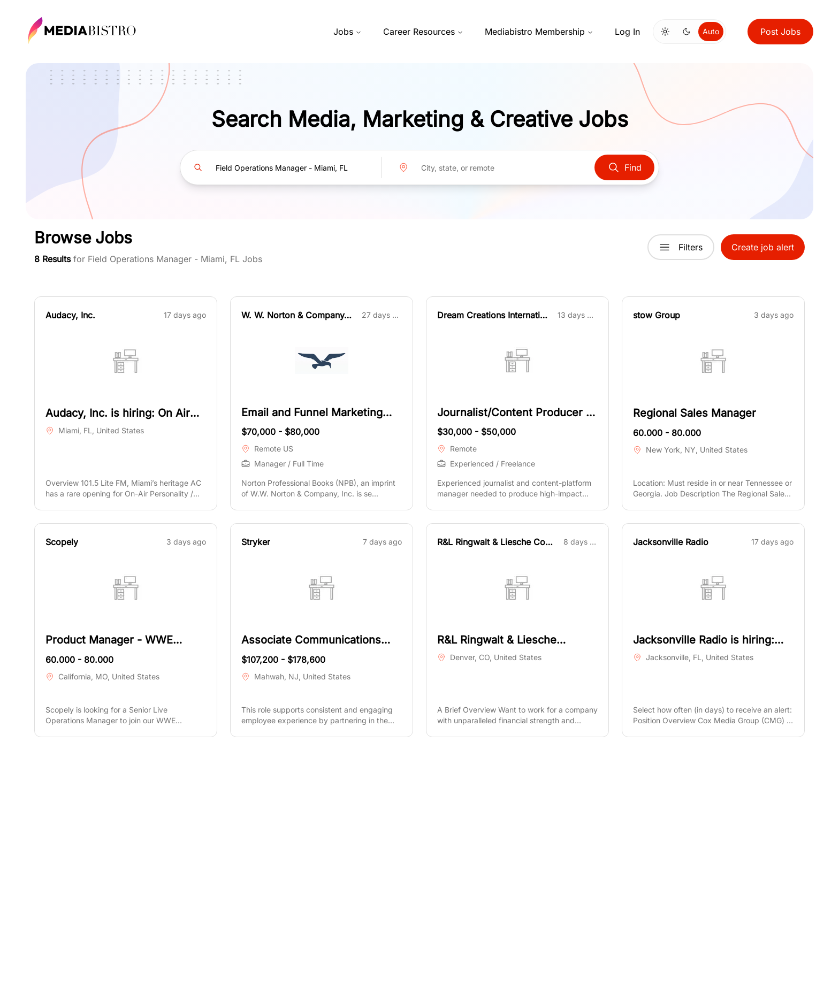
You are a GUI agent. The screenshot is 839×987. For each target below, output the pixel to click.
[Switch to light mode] (665, 31)
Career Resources (423, 31)
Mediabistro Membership (539, 31)
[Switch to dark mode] (686, 31)
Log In (627, 31)
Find (624, 167)
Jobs (347, 31)
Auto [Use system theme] (711, 31)
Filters (681, 247)
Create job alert (762, 247)
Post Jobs (780, 31)
